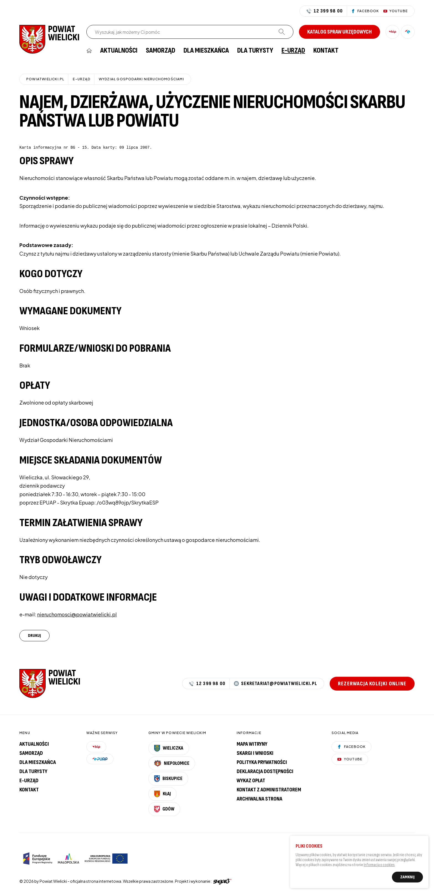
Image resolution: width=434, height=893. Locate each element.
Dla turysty (255, 50)
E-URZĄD (293, 50)
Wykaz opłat (251, 780)
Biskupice (168, 778)
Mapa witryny (252, 744)
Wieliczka (169, 748)
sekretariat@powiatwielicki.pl (275, 683)
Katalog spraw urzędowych (339, 32)
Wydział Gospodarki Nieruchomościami (141, 79)
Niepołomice (172, 763)
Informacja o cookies (379, 866)
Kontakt (326, 50)
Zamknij (407, 878)
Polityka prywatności (262, 762)
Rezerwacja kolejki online (372, 683)
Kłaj (162, 794)
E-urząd (28, 780)
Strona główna (89, 50)
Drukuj (34, 635)
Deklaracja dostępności (265, 771)
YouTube (349, 759)
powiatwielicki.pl (45, 79)
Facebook (351, 747)
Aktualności (119, 50)
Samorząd (160, 50)
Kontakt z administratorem (269, 789)
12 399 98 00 (324, 11)
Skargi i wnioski (255, 753)
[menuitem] (89, 50)
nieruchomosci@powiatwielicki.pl (77, 614)
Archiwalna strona (259, 799)
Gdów (164, 809)
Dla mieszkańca (206, 50)
